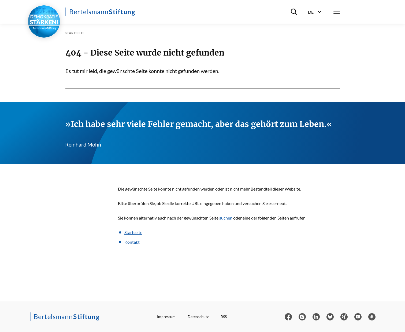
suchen (225, 217)
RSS (224, 316)
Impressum (166, 316)
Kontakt (132, 242)
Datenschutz (198, 316)
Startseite (133, 232)
